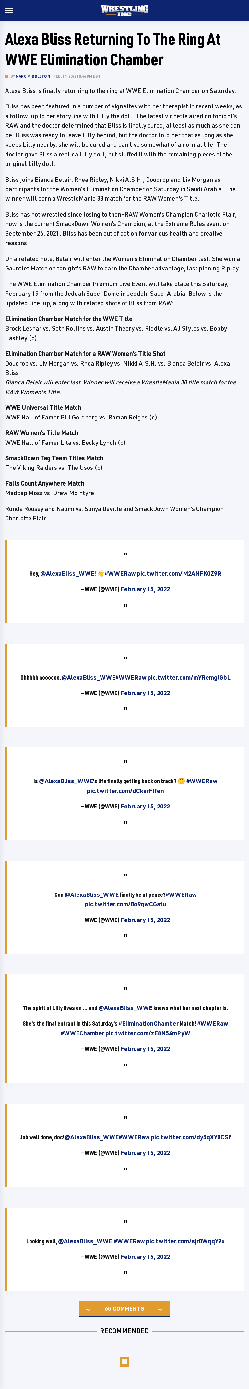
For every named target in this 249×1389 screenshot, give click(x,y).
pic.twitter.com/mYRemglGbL (189, 677)
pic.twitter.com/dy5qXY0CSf (191, 1137)
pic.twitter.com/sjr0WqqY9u (185, 1241)
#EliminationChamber (149, 1023)
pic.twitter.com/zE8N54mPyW (147, 1033)
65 (108, 1308)
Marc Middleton (33, 76)
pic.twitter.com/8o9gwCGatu (125, 904)
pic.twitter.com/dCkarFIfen (125, 791)
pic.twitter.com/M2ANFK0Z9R (179, 573)
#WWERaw (120, 573)
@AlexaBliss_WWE (67, 573)
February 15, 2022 (145, 589)
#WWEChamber (82, 1033)
